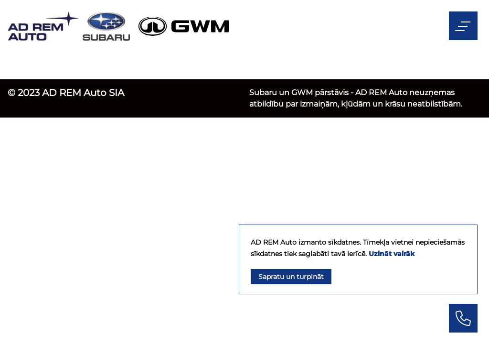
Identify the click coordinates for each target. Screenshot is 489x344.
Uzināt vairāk (392, 254)
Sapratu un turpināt (291, 276)
